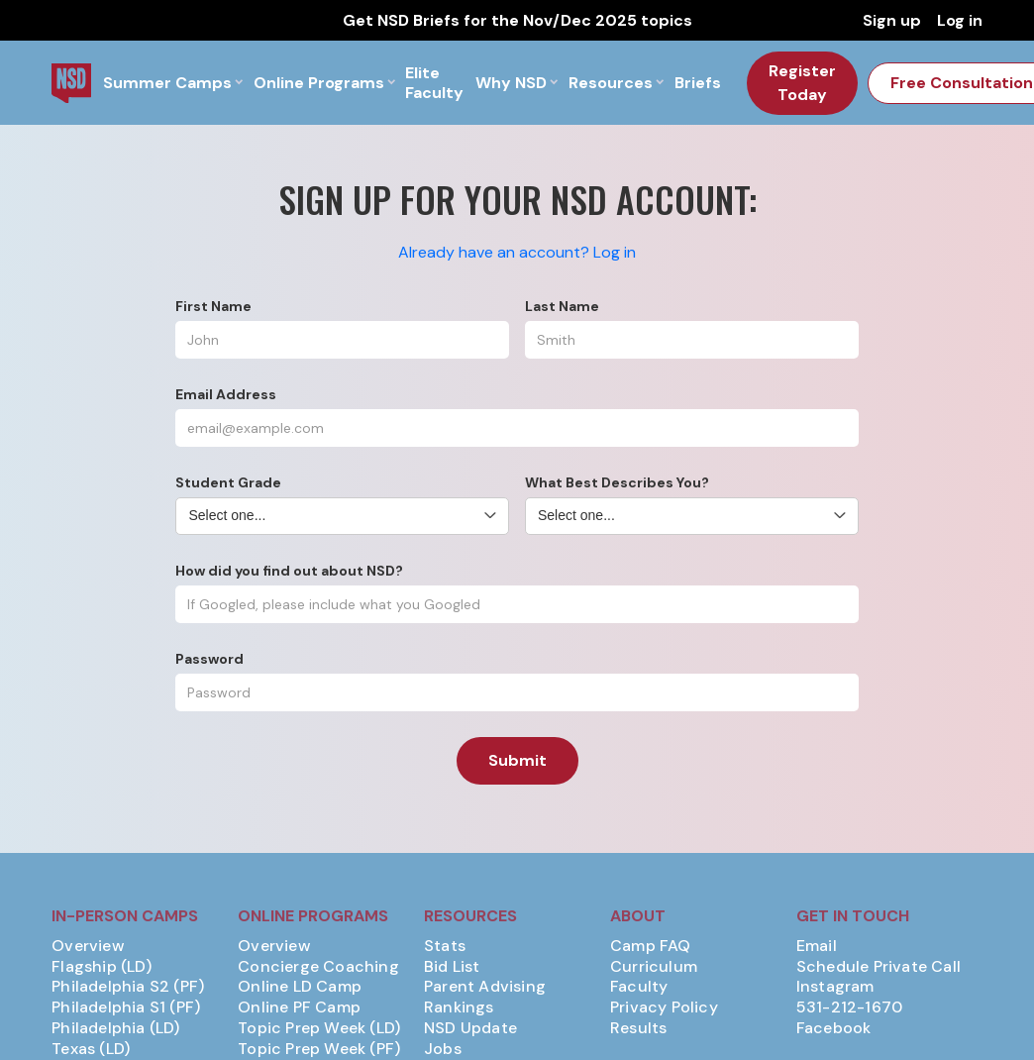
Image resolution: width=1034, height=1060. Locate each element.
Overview (88, 946)
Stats (444, 946)
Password (209, 659)
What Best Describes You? (617, 482)
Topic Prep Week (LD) (319, 1028)
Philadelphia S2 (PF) (128, 987)
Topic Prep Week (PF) (319, 1049)
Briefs (697, 82)
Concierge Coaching (318, 967)
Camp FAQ (650, 946)
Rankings (459, 1007)
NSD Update (470, 1028)
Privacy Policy (664, 1007)
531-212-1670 (849, 1007)
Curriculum (653, 967)
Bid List (452, 967)
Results (638, 1028)
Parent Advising (485, 987)
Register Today (802, 82)
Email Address (225, 394)
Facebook (834, 1028)
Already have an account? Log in (517, 252)
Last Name (562, 306)
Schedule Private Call (878, 967)
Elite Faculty (434, 82)
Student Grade (228, 482)
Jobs (443, 1049)
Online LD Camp (300, 987)
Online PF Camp (299, 1007)
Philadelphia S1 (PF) (126, 1007)
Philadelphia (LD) (115, 1028)
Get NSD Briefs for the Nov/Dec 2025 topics (517, 21)
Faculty (639, 987)
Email (816, 946)
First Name (213, 306)
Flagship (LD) (102, 967)
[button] (172, 82)
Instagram (835, 987)
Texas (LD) (91, 1049)
